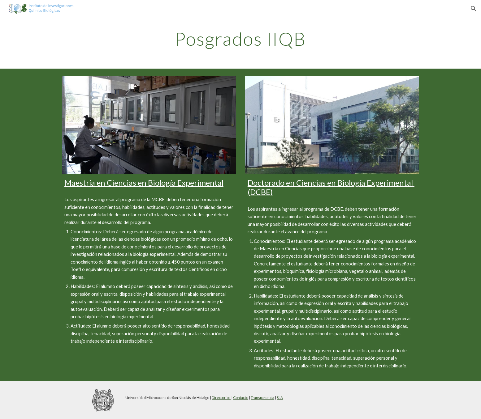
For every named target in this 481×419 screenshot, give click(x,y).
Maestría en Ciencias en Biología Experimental (143, 182)
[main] (240, 38)
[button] (473, 8)
